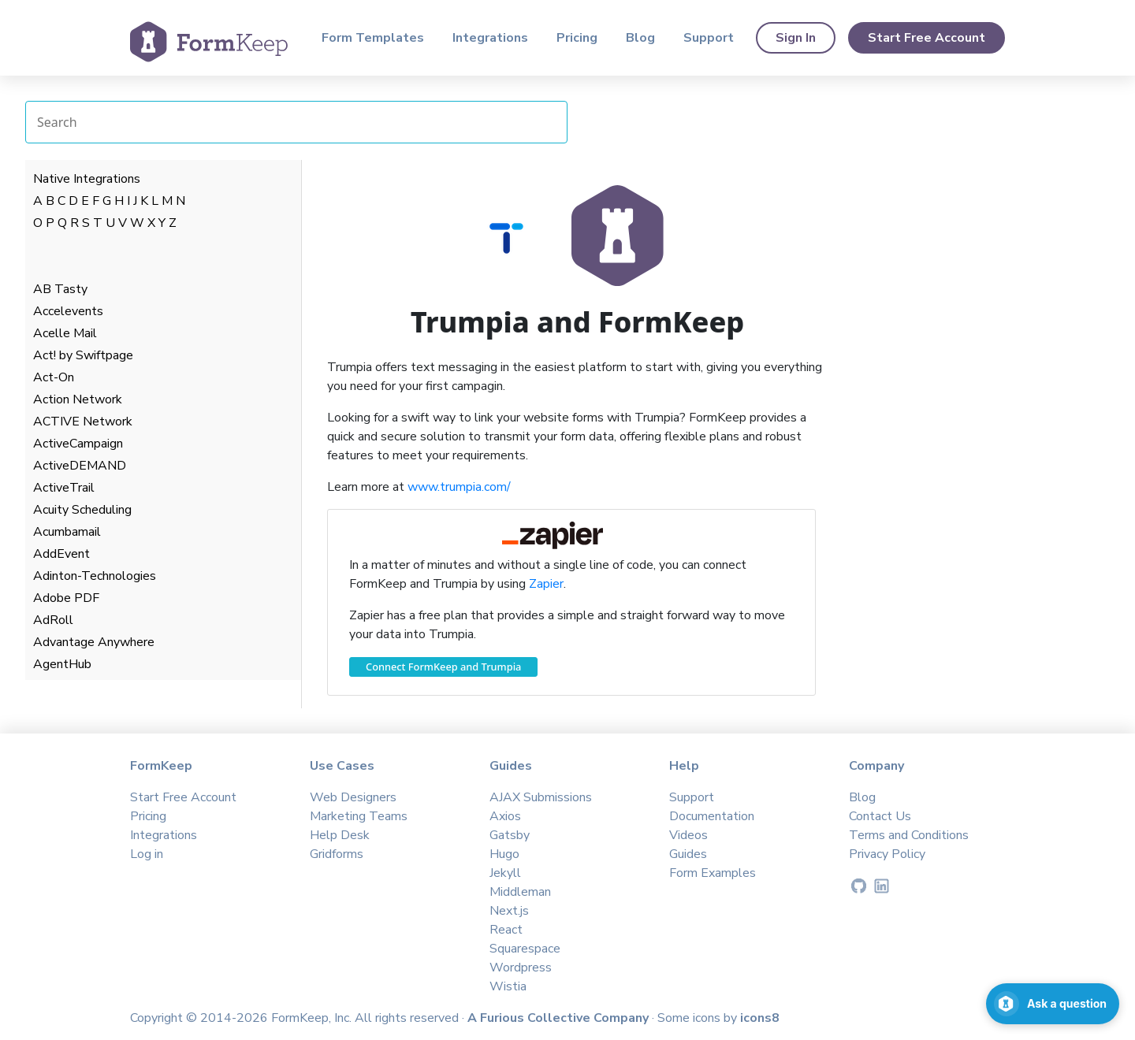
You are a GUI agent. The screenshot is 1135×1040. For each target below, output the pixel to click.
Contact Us (880, 816)
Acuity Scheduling (82, 509)
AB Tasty (60, 289)
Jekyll (505, 873)
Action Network (77, 399)
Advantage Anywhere (93, 642)
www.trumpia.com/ (459, 487)
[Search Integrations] (296, 122)
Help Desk (340, 835)
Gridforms (336, 854)
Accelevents (68, 311)
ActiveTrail (64, 487)
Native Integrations (86, 179)
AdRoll (53, 620)
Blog (640, 37)
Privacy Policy (887, 854)
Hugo (504, 854)
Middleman (520, 892)
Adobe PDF (66, 598)
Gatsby (509, 835)
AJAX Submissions (540, 797)
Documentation (711, 816)
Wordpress (520, 967)
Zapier (546, 583)
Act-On (53, 377)
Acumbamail (67, 531)
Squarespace (524, 948)
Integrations (490, 37)
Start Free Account (926, 37)
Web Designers (353, 797)
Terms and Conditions (909, 835)
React (506, 929)
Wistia (508, 986)
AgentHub (62, 664)
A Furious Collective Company (559, 1018)
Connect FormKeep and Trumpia (443, 666)
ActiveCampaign (78, 443)
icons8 (760, 1018)
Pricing (576, 37)
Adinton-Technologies (94, 576)
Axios (505, 816)
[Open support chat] (1052, 1003)
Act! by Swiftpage (83, 355)
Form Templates (373, 37)
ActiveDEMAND (79, 465)
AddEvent (61, 554)
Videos (688, 835)
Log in (146, 854)
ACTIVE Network (82, 421)
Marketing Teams (358, 816)
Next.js (509, 910)
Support (708, 37)
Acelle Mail (65, 333)
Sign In (796, 37)
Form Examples (712, 873)
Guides (688, 854)
